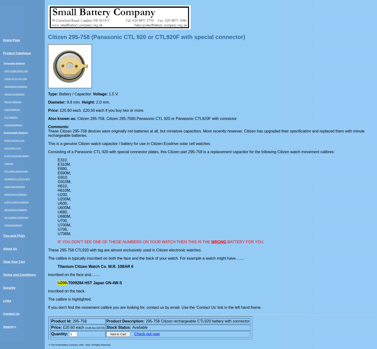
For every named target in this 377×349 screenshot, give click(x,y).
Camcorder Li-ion (12, 148)
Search (10, 327)
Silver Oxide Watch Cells (16, 71)
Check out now (147, 334)
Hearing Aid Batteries (14, 94)
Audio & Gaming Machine (16, 202)
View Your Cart (14, 261)
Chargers (8, 163)
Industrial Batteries (13, 125)
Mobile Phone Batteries (15, 194)
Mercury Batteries (12, 102)
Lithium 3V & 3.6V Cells (15, 79)
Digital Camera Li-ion (14, 140)
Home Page (11, 40)
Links (7, 301)
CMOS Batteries (12, 109)
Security (9, 288)
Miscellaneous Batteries (15, 86)
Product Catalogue (17, 53)
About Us (10, 248)
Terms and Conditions (19, 275)
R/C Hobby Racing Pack (16, 171)
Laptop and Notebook (14, 186)
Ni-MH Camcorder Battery (16, 156)
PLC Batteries (11, 117)
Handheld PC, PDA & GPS (17, 179)
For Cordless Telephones (16, 217)
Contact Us (11, 314)
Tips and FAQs (14, 235)
